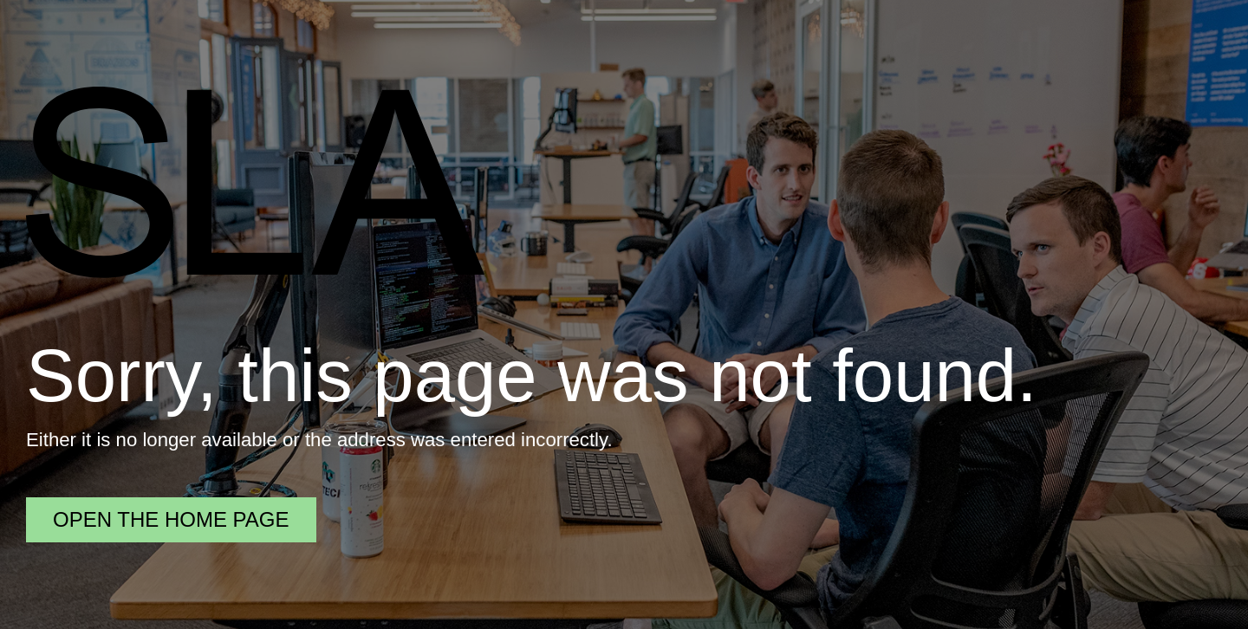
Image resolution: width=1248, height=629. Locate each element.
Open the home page (171, 519)
